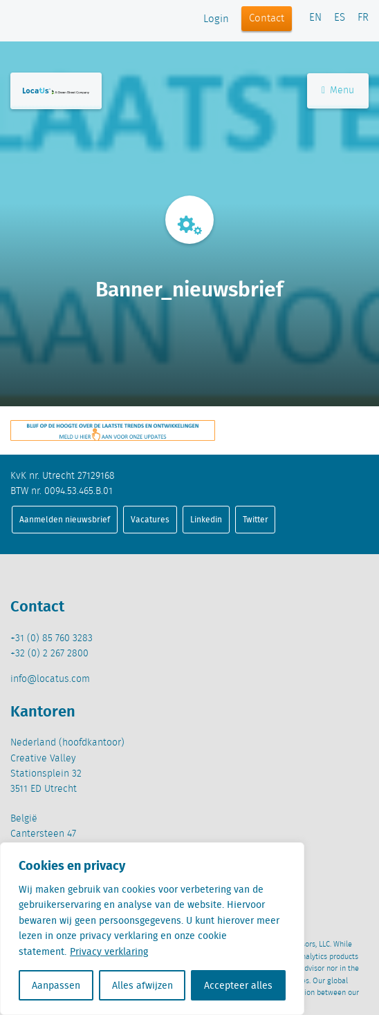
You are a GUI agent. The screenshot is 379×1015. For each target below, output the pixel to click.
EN (315, 18)
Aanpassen (56, 985)
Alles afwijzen (142, 985)
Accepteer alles (238, 985)
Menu (338, 90)
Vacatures (150, 519)
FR (363, 18)
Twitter (255, 519)
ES (339, 18)
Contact (266, 18)
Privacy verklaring (109, 951)
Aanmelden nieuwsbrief (64, 519)
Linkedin (206, 519)
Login (216, 19)
